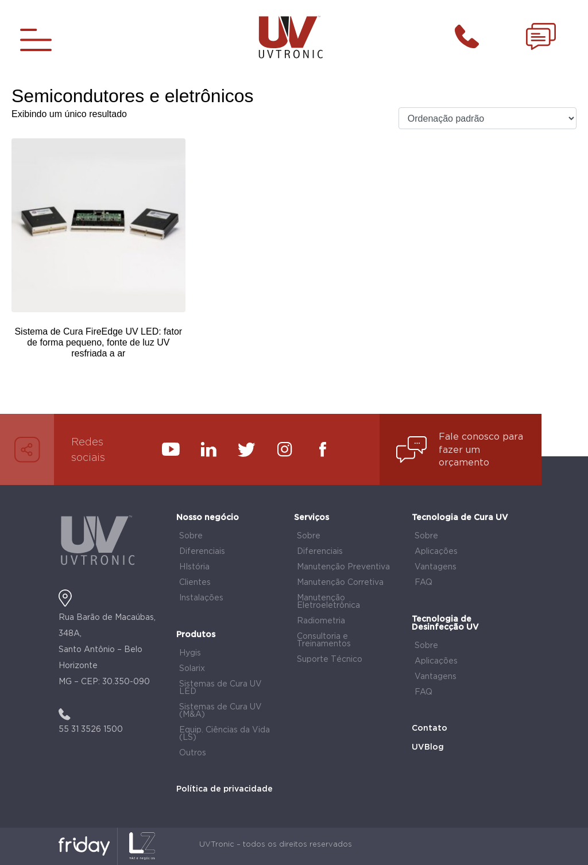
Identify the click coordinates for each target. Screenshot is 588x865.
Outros (192, 753)
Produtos (195, 634)
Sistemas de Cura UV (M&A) (220, 711)
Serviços (311, 517)
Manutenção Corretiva (340, 582)
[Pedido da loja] (488, 118)
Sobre (191, 536)
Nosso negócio (207, 517)
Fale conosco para (481, 437)
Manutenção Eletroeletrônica (328, 602)
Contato (429, 728)
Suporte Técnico (329, 659)
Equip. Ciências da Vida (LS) (224, 734)
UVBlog (428, 747)
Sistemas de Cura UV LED (220, 688)
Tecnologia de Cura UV (460, 517)
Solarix (192, 668)
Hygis (190, 653)
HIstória (194, 567)
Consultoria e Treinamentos (324, 640)
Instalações (201, 598)
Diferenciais (202, 551)
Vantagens (436, 567)
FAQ (423, 582)
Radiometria (321, 621)
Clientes (195, 582)
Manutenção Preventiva (343, 567)
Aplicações (436, 551)
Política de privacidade (224, 789)
